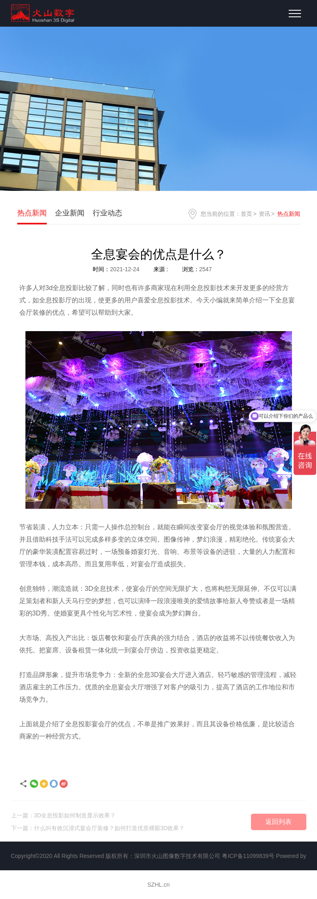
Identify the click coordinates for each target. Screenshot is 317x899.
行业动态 (107, 213)
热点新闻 (32, 213)
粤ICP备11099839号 (248, 856)
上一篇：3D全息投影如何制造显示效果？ (63, 817)
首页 (246, 213)
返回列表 (278, 823)
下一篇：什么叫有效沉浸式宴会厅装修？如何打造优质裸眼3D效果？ (98, 830)
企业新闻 (69, 213)
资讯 (264, 213)
